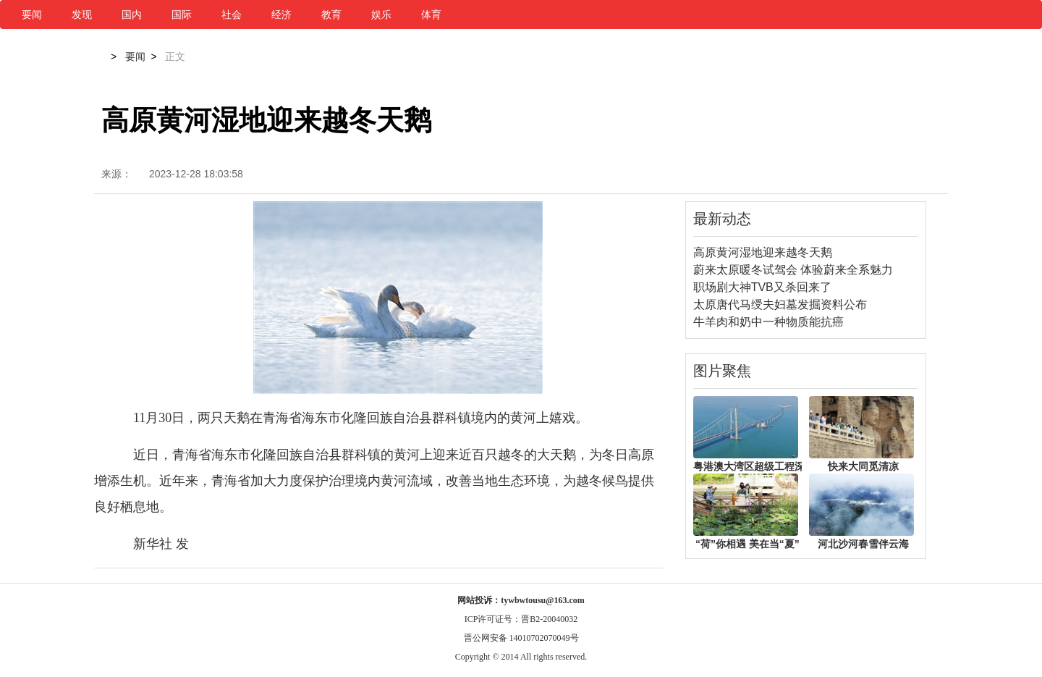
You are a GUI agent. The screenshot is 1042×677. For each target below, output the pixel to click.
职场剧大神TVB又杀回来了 (762, 287)
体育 (431, 14)
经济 (281, 14)
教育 (331, 14)
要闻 (32, 14)
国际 (181, 14)
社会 (231, 14)
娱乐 (381, 14)
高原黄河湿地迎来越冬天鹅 (762, 252)
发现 (82, 14)
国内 (132, 14)
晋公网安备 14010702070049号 (521, 638)
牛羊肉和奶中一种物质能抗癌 (768, 322)
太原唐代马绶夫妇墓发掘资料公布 (780, 304)
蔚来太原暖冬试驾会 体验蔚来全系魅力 (793, 270)
